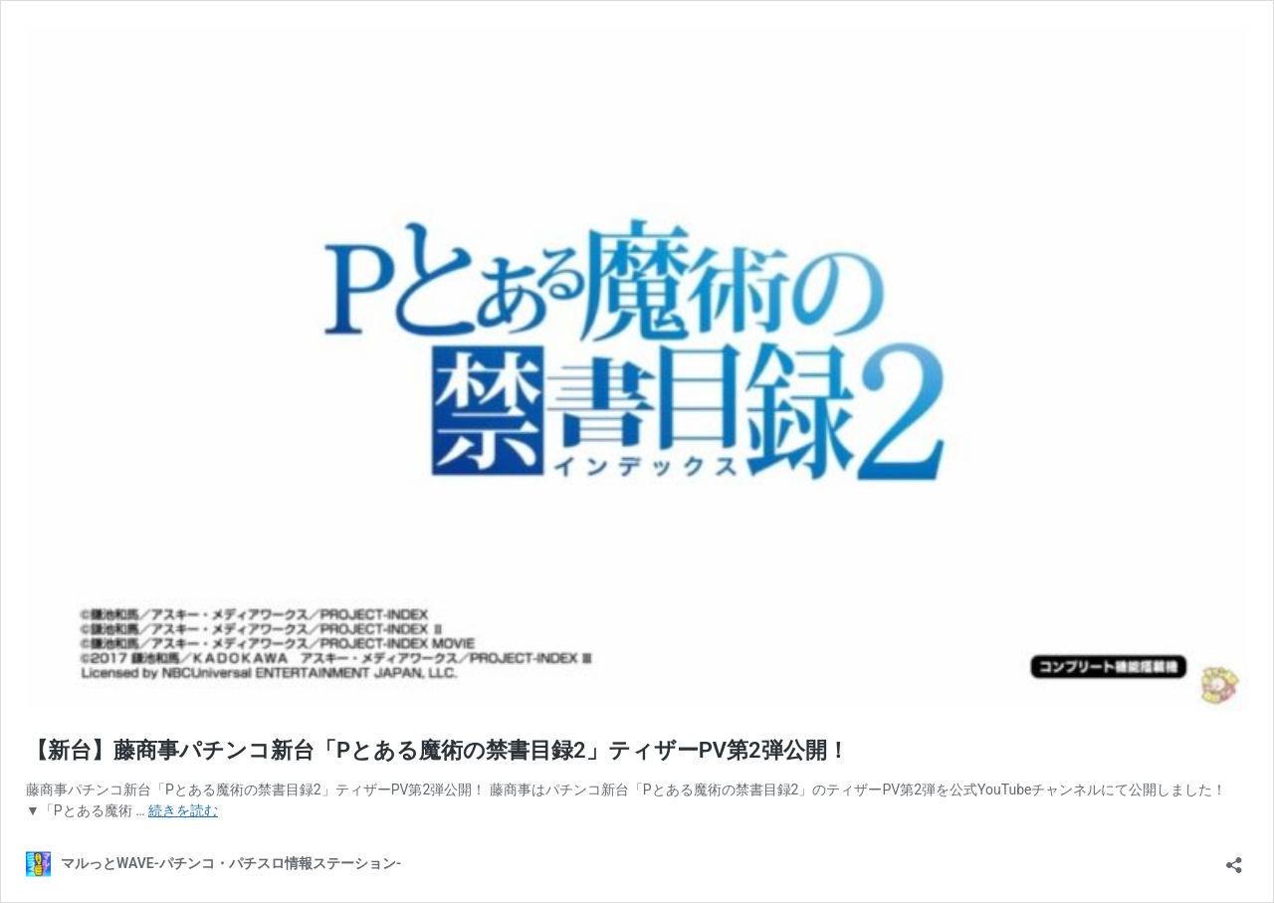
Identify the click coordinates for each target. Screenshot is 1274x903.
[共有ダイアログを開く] (1234, 858)
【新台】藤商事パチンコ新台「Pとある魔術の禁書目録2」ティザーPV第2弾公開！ (437, 750)
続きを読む (183, 810)
